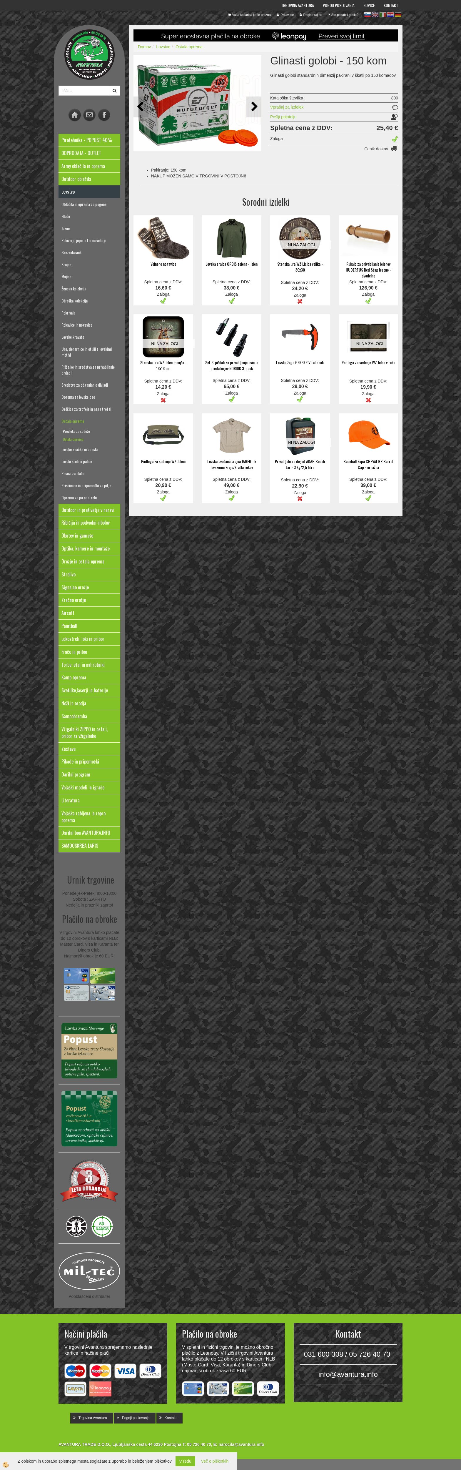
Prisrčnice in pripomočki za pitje (86, 485)
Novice (369, 5)
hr (390, 14)
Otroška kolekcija (74, 300)
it (383, 14)
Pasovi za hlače (72, 473)
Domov (144, 46)
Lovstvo (163, 46)
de (398, 14)
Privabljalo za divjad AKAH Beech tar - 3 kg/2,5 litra (300, 464)
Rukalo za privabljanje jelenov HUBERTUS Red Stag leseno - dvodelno (368, 270)
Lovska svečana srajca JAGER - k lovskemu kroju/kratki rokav (231, 464)
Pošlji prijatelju (283, 116)
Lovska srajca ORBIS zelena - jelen (232, 264)
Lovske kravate (72, 337)
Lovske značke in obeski (79, 449)
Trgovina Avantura (297, 5)
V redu (185, 1461)
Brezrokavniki (71, 252)
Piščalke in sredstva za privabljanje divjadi (88, 370)
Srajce (66, 264)
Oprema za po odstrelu (79, 497)
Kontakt (391, 5)
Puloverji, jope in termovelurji (83, 240)
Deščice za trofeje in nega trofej (86, 409)
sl (367, 14)
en (375, 14)
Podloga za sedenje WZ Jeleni (163, 461)
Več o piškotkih (214, 1461)
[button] (253, 107)
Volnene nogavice (163, 264)
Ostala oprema (72, 421)
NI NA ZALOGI (301, 244)
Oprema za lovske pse (78, 397)
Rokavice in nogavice (76, 325)
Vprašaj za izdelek (287, 107)
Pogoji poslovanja (339, 5)
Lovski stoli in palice (76, 461)
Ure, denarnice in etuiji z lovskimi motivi (86, 352)
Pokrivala (68, 313)
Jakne (65, 228)
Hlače (65, 216)
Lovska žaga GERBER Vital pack (300, 362)
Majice (66, 276)
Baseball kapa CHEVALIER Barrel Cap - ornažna (368, 464)
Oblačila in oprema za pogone (83, 204)
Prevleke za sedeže (76, 431)
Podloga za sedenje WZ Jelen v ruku (368, 362)
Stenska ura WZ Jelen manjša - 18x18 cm (163, 365)
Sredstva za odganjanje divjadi (84, 385)
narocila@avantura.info (241, 1444)
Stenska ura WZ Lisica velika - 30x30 (300, 267)
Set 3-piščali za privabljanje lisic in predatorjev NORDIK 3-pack (231, 365)
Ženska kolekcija (73, 288)
